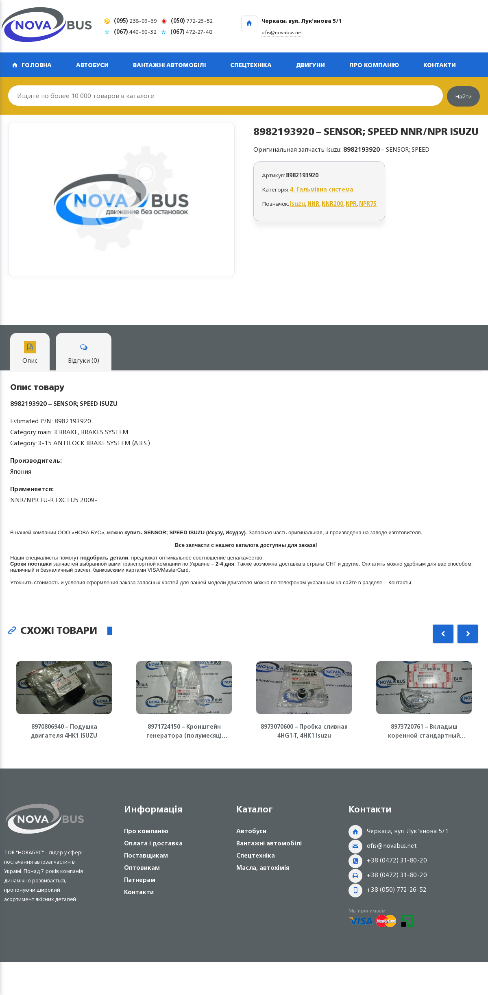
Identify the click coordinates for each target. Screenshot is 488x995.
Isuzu (297, 203)
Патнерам (139, 879)
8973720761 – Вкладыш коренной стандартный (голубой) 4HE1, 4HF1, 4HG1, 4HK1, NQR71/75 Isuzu (423, 731)
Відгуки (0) (83, 353)
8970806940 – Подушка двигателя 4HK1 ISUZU (64, 731)
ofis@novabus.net (392, 845)
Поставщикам (146, 855)
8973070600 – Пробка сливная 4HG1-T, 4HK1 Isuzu (304, 731)
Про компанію (374, 65)
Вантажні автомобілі (169, 65)
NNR (313, 203)
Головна (37, 65)
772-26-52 (192, 20)
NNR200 (332, 203)
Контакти (439, 65)
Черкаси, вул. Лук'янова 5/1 (408, 830)
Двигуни (310, 65)
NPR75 (368, 203)
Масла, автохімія (263, 867)
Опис (29, 353)
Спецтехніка (251, 65)
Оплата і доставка (153, 843)
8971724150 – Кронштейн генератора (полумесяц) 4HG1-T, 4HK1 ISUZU (184, 731)
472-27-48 (191, 31)
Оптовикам (142, 867)
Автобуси (92, 65)
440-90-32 (135, 31)
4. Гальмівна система (321, 189)
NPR (351, 203)
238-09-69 (135, 20)
